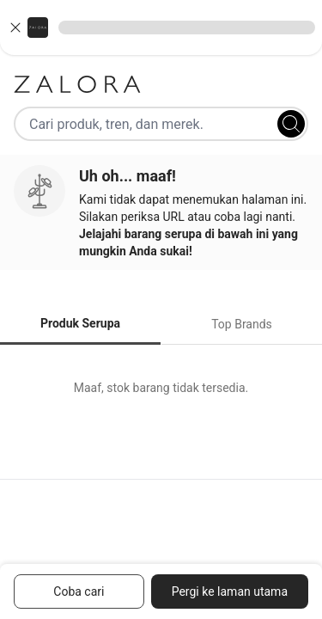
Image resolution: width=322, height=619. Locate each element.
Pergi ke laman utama (230, 591)
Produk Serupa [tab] (80, 323)
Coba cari (78, 591)
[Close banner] (15, 27)
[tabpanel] (161, 387)
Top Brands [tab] (241, 324)
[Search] (291, 124)
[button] (161, 27)
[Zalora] (161, 84)
